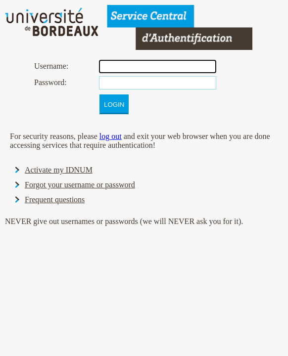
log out (110, 136)
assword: (50, 82)
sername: (51, 66)
